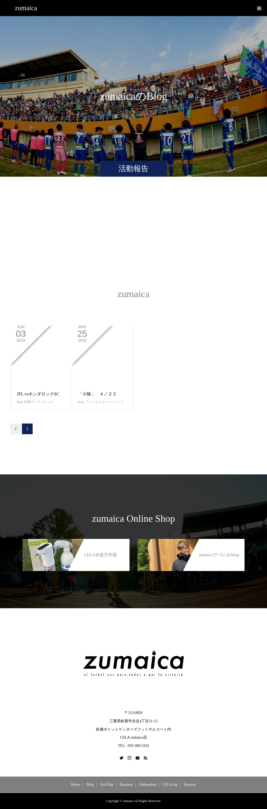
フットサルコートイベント (104, 402)
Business (126, 784)
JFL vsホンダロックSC (38, 394)
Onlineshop (147, 784)
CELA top (169, 784)
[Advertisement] (133, 238)
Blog (90, 784)
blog (19, 402)
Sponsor (190, 784)
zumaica (26, 8)
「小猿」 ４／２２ (97, 394)
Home (75, 784)
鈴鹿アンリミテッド (38, 402)
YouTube (106, 784)
